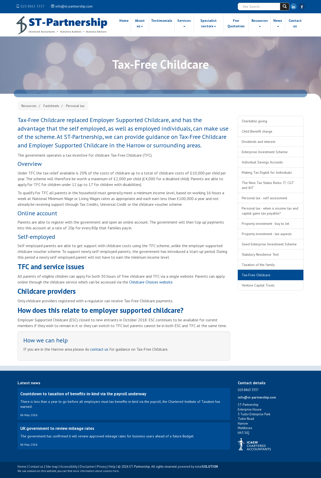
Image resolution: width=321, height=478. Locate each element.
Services (184, 22)
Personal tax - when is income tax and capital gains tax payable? (270, 211)
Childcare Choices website (151, 281)
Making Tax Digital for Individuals (267, 172)
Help (112, 466)
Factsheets (51, 106)
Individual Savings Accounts (262, 162)
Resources (260, 22)
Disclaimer (87, 466)
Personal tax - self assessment (264, 198)
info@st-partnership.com (74, 6)
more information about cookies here (96, 471)
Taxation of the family (258, 264)
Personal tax (75, 106)
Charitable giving (254, 121)
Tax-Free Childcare (256, 275)
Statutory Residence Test (260, 254)
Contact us (295, 23)
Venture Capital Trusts (258, 285)
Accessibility (68, 466)
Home (124, 20)
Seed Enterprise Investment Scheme (269, 244)
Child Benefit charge (257, 131)
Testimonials (161, 20)
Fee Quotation (236, 23)
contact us (99, 349)
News (277, 22)
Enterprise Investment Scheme (265, 152)
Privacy (102, 466)
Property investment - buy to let (265, 223)
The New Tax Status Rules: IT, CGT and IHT (268, 185)
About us (140, 23)
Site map (52, 466)
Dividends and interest (258, 141)
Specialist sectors (208, 23)
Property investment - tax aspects (267, 234)
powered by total (198, 466)
